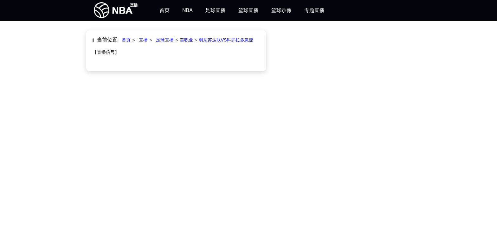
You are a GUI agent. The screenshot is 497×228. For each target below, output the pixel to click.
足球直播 (215, 10)
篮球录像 (281, 10)
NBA (187, 10)
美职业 (186, 39)
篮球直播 (248, 10)
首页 (164, 10)
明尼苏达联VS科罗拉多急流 (226, 39)
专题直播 (314, 10)
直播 (143, 39)
